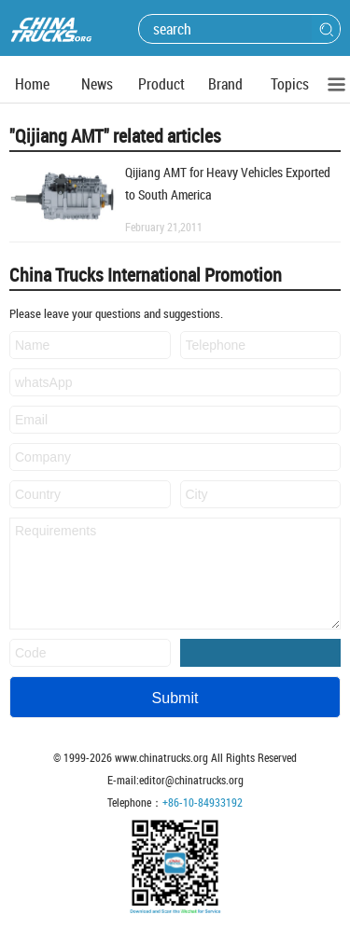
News (97, 84)
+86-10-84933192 (202, 802)
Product (161, 84)
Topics (290, 84)
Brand (225, 84)
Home (32, 84)
